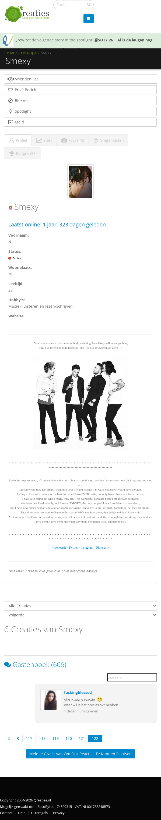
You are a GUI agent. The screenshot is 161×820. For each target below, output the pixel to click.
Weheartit (60, 547)
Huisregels (39, 813)
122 (95, 738)
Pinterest (101, 547)
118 (42, 738)
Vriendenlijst (23, 78)
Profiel (17, 140)
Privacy (59, 813)
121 (82, 738)
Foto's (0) (72, 140)
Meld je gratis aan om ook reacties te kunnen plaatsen (80, 753)
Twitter (73, 547)
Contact (6, 813)
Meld (15, 122)
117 (29, 738)
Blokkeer (18, 100)
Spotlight (19, 111)
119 (55, 738)
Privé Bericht (22, 89)
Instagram (86, 547)
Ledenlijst (28, 53)
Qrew (19, 39)
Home (10, 53)
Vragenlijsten (108, 140)
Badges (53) (22, 153)
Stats (44, 140)
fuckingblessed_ (78, 692)
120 (68, 738)
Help (22, 813)
